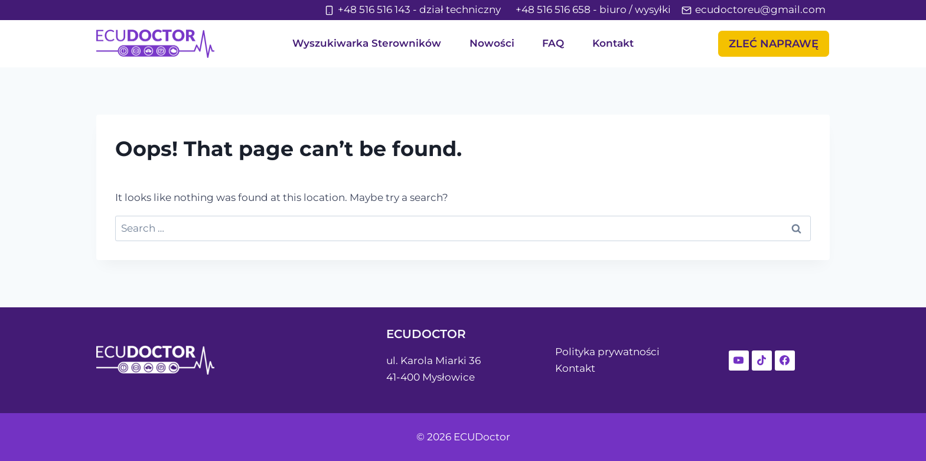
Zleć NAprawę (774, 43)
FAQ (553, 43)
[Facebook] (785, 360)
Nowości (491, 43)
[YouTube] (739, 360)
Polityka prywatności (607, 352)
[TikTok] (762, 360)
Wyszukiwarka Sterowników (366, 43)
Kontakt (613, 43)
